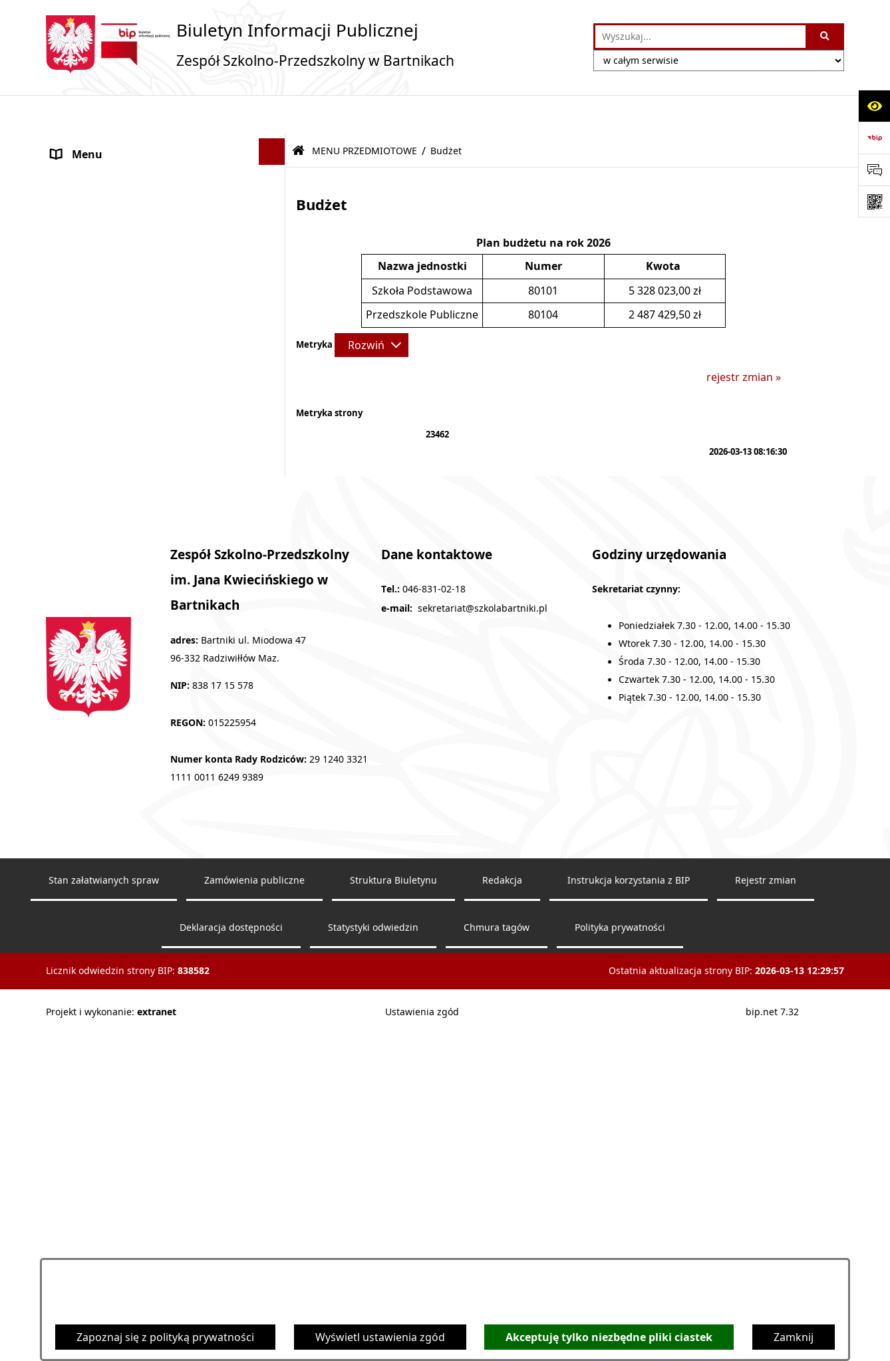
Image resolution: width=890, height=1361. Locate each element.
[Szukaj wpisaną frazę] (826, 36)
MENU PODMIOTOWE (106, 147)
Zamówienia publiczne (254, 1252)
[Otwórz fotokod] (874, 201)
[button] (275, 145)
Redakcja (502, 1252)
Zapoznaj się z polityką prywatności (165, 1337)
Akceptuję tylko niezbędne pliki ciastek (609, 1337)
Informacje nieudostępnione (123, 827)
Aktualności (80, 795)
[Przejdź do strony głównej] (250, 44)
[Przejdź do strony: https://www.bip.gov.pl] (874, 138)
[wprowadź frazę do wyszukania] (700, 36)
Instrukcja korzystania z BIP (628, 1252)
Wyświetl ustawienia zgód (380, 1337)
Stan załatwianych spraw (104, 1252)
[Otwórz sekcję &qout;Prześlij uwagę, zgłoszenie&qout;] (874, 170)
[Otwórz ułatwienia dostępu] (874, 106)
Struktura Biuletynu (393, 1252)
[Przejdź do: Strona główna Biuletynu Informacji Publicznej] (298, 112)
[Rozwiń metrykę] (371, 306)
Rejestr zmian (765, 1252)
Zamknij (794, 1337)
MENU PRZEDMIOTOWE (111, 471)
